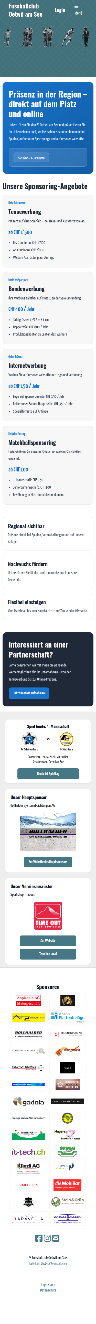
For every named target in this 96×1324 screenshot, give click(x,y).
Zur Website (48, 941)
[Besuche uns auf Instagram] (47, 1239)
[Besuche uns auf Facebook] (38, 1239)
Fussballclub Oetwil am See (25, 10)
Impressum (48, 1285)
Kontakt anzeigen (31, 157)
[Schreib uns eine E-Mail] (55, 1239)
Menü (78, 11)
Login (60, 10)
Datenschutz (48, 1290)
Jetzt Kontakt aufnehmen (29, 693)
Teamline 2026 (48, 954)
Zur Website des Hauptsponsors (48, 862)
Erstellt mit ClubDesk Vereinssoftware (48, 1263)
